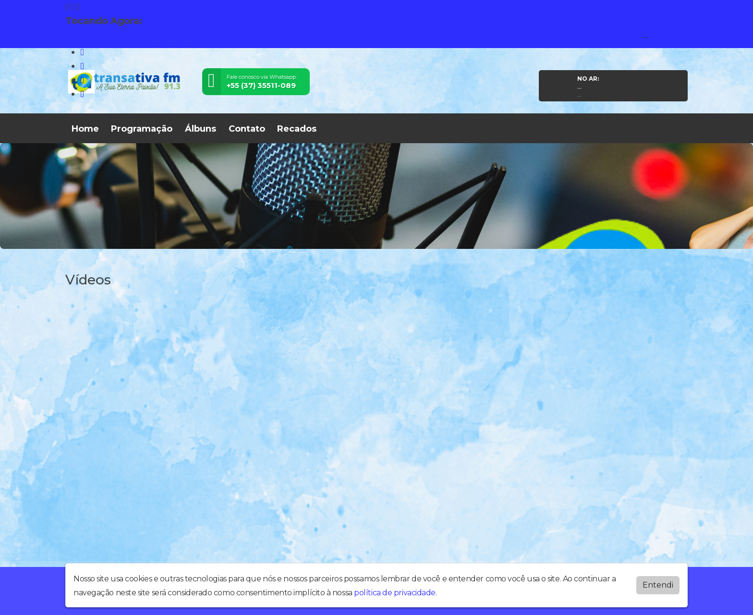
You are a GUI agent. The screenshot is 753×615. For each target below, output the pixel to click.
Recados (296, 128)
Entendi (658, 585)
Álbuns (200, 128)
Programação (141, 128)
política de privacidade (395, 592)
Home (85, 128)
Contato (247, 128)
